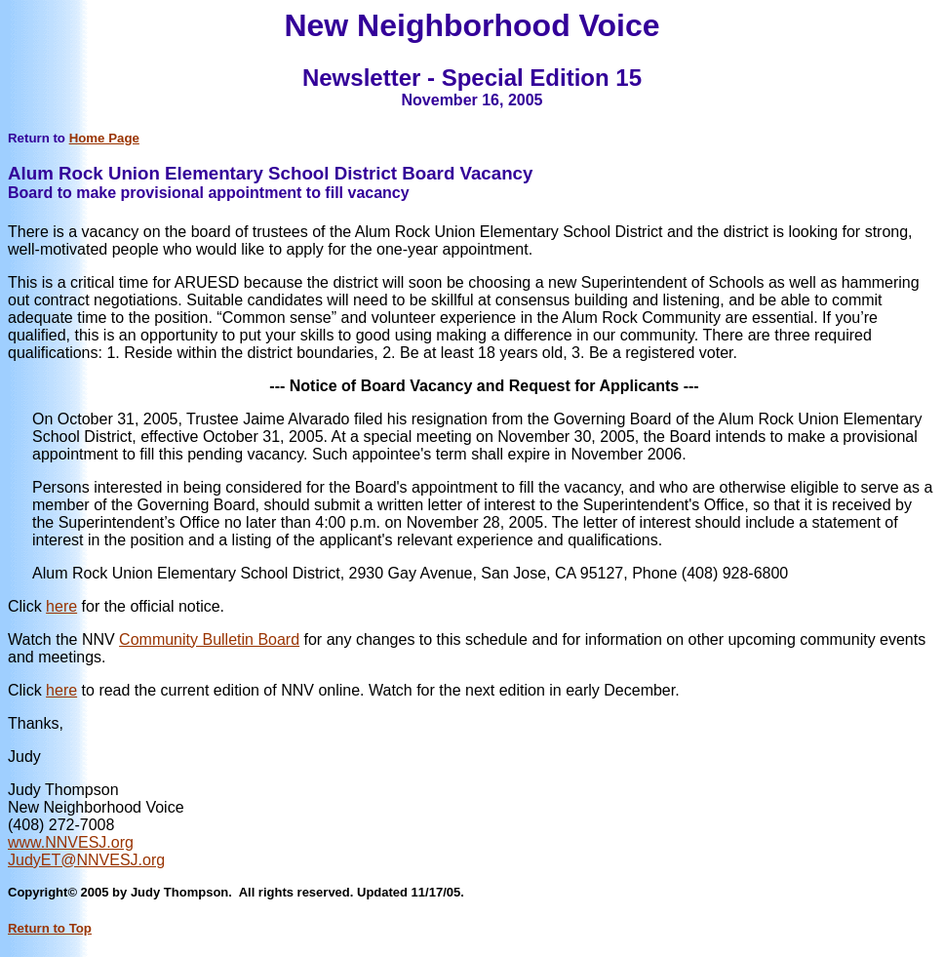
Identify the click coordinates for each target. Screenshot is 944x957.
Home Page (104, 138)
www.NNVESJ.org (71, 842)
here (61, 606)
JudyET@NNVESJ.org (86, 860)
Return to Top (50, 928)
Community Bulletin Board (209, 639)
